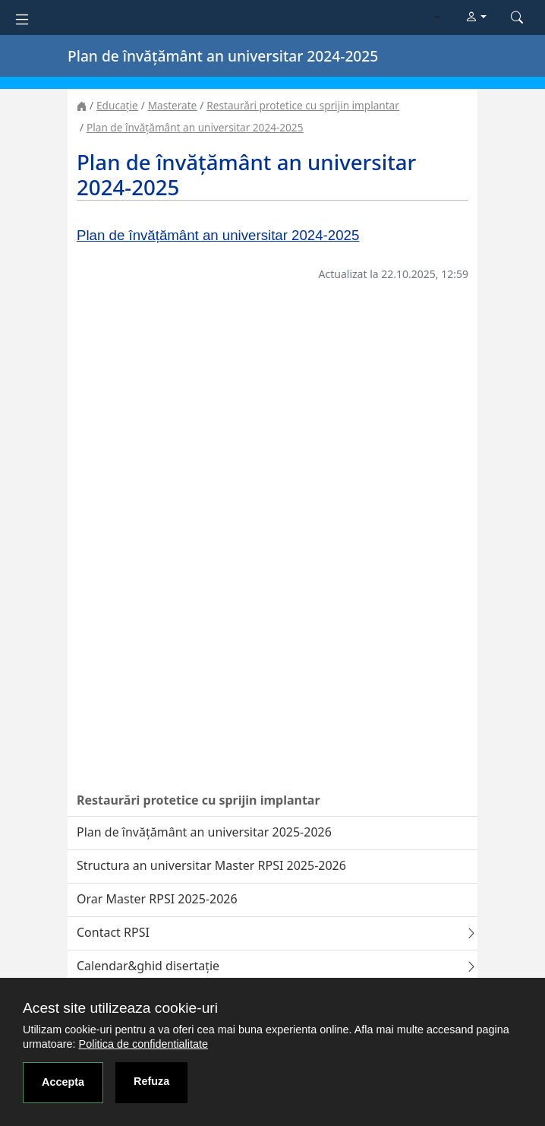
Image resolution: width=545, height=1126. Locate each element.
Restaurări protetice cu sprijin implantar (302, 105)
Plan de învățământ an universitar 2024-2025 (195, 127)
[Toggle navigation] (22, 18)
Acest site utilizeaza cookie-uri (120, 1008)
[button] (476, 17)
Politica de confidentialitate (143, 1044)
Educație (117, 105)
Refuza (151, 1081)
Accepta (63, 1082)
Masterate (172, 105)
